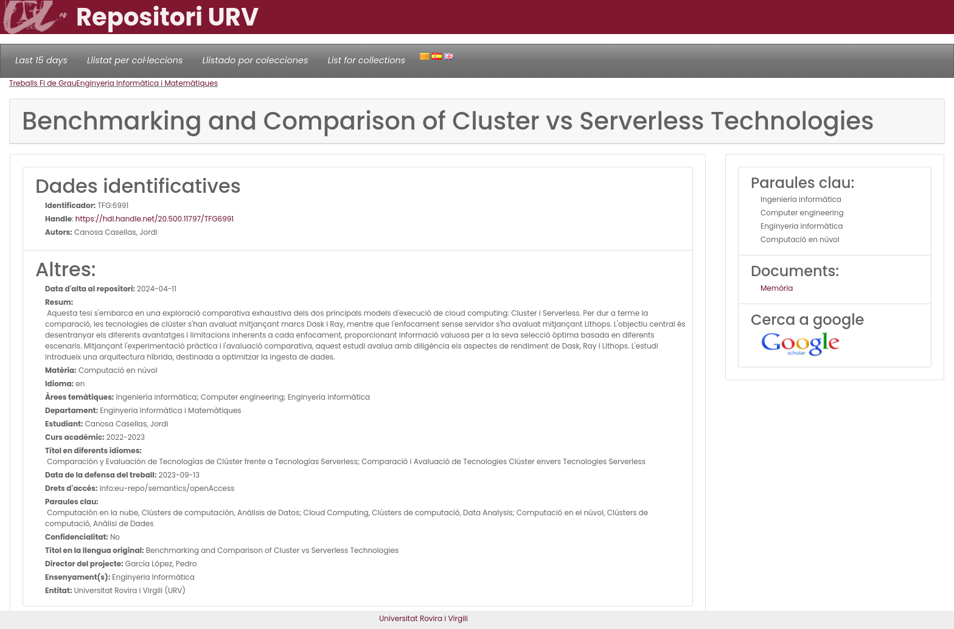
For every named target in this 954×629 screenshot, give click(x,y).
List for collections (366, 60)
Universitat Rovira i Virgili (423, 618)
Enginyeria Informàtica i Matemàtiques (147, 83)
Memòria (777, 288)
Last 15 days (41, 60)
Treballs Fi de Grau (43, 83)
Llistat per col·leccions (135, 60)
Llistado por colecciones (255, 60)
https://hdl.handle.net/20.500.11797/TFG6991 (154, 219)
